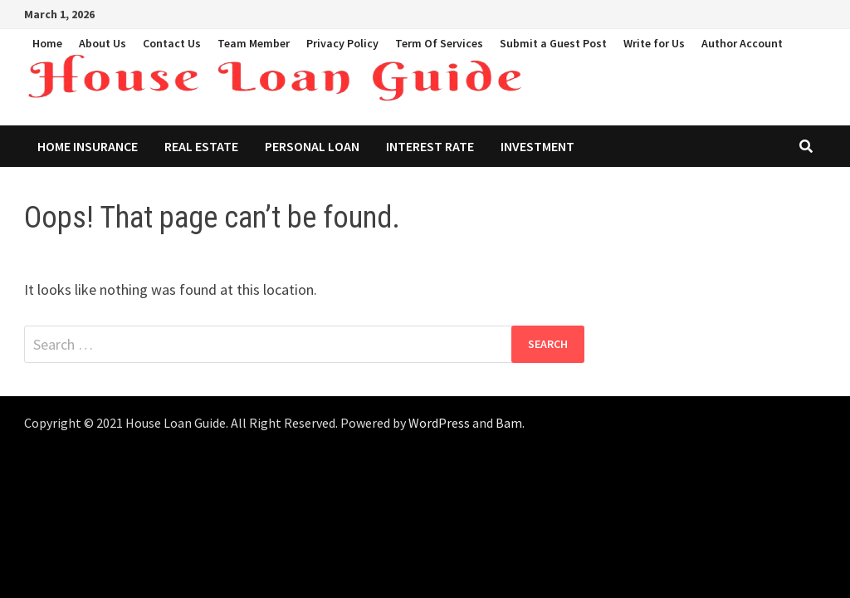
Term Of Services (439, 43)
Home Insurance (87, 146)
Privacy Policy (342, 43)
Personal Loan (312, 146)
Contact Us (172, 43)
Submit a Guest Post (553, 43)
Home (47, 43)
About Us (102, 43)
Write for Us (654, 43)
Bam (509, 422)
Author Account (742, 43)
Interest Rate (430, 146)
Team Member (253, 43)
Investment (537, 146)
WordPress (439, 422)
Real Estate (201, 146)
